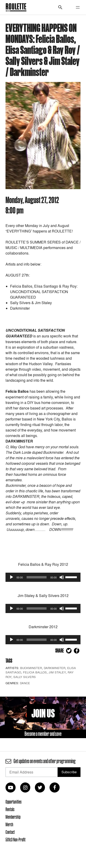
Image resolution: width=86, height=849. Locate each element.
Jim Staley (57, 672)
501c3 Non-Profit (15, 840)
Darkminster (54, 668)
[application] (43, 577)
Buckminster (31, 668)
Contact (10, 832)
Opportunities (14, 802)
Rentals (10, 809)
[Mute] (61, 577)
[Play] (11, 577)
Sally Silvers (24, 677)
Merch (9, 824)
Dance (25, 683)
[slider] (37, 577)
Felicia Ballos (35, 672)
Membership (13, 817)
